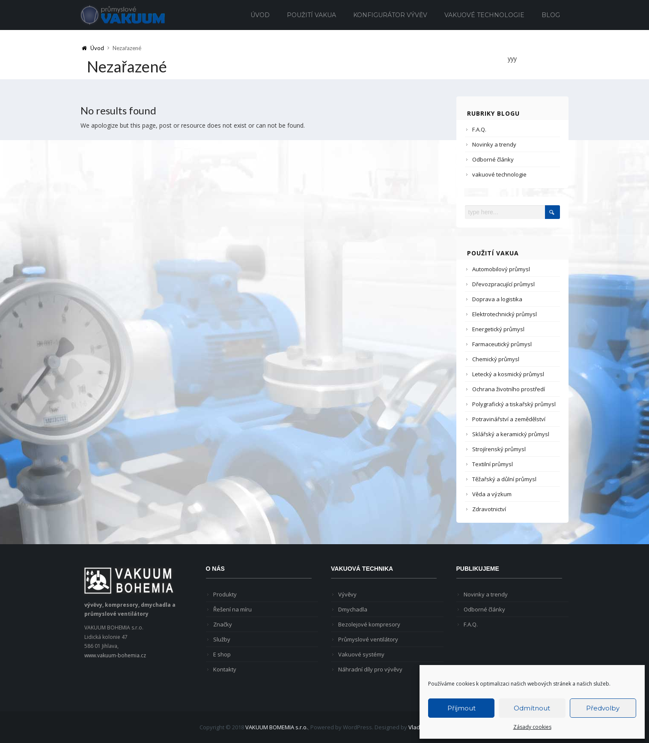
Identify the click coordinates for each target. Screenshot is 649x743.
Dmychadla (352, 609)
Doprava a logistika (497, 299)
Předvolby (602, 708)
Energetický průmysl (498, 329)
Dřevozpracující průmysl (503, 284)
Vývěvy (347, 594)
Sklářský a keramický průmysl (510, 434)
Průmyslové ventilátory (368, 639)
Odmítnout (532, 708)
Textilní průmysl (492, 464)
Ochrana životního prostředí (508, 389)
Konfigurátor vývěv (390, 15)
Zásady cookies (532, 727)
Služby (221, 639)
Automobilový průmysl (501, 269)
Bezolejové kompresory (369, 624)
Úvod (260, 15)
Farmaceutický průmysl (502, 344)
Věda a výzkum (492, 494)
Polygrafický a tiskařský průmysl (514, 404)
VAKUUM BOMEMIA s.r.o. (276, 727)
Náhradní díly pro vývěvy (370, 669)
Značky (222, 624)
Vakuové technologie (484, 15)
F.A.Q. (479, 129)
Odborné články (493, 159)
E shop (222, 654)
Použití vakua (311, 15)
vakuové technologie (499, 174)
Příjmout (461, 708)
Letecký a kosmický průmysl (508, 374)
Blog (551, 15)
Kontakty (224, 669)
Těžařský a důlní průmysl (504, 479)
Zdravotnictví (489, 509)
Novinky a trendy (494, 144)
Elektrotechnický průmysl (504, 314)
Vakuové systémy (361, 654)
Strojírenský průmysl (499, 449)
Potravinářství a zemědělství (508, 419)
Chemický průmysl (495, 359)
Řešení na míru (232, 609)
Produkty (225, 594)
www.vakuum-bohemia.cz (115, 655)
